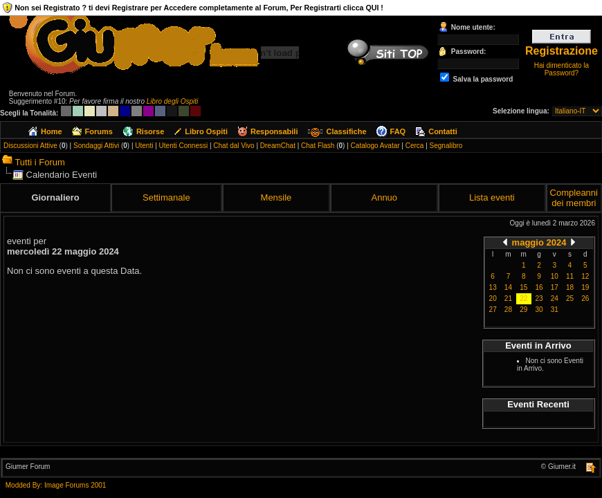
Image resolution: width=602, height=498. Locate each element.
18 (570, 287)
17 (554, 287)
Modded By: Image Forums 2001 (56, 485)
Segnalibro (446, 145)
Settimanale (166, 197)
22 (523, 298)
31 (554, 309)
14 (508, 287)
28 (508, 309)
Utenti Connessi (183, 145)
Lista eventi (492, 197)
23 (538, 298)
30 (538, 309)
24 (554, 298)
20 (493, 298)
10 (554, 276)
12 (585, 276)
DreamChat (277, 145)
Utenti (144, 145)
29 (523, 309)
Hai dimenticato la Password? (561, 69)
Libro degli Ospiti (172, 101)
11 (570, 276)
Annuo (384, 197)
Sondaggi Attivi (96, 145)
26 (585, 298)
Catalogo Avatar (375, 145)
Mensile (276, 197)
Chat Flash (317, 145)
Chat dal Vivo (233, 145)
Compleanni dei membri (574, 197)
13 (493, 287)
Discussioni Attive (30, 145)
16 (538, 287)
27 (493, 309)
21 (508, 298)
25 (570, 298)
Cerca (414, 145)
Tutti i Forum (39, 162)
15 (523, 287)
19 (585, 287)
